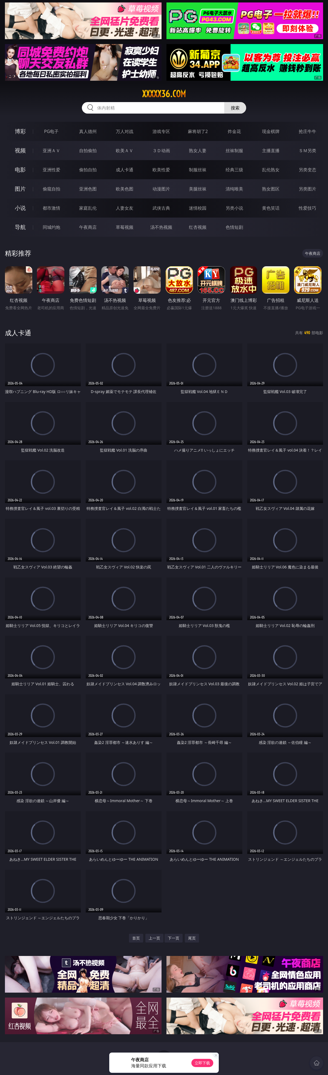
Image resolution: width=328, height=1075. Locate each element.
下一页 (173, 938)
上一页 (154, 938)
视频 (20, 150)
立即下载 (202, 1062)
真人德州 (88, 131)
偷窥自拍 (51, 189)
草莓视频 (124, 227)
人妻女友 (124, 208)
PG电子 (51, 131)
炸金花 (234, 131)
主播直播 (271, 151)
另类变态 (307, 170)
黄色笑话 (271, 208)
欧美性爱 (161, 170)
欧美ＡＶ (124, 151)
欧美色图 (124, 189)
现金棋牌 (271, 131)
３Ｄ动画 (161, 151)
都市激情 (51, 208)
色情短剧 (234, 227)
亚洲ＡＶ (51, 151)
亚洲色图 (88, 189)
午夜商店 (88, 227)
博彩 (20, 131)
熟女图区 (271, 189)
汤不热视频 (161, 227)
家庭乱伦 (88, 208)
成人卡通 (124, 170)
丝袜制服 (234, 151)
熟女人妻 (197, 151)
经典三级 (234, 170)
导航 (20, 227)
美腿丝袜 (197, 189)
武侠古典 (161, 208)
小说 (20, 208)
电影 (20, 169)
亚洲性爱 (51, 170)
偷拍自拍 (88, 170)
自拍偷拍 (88, 151)
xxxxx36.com (164, 93)
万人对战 (124, 131)
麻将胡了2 (198, 131)
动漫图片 (161, 189)
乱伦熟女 (271, 170)
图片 (20, 188)
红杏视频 (197, 227)
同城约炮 (51, 227)
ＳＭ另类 (307, 151)
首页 (136, 938)
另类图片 (307, 189)
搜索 (235, 108)
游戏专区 (161, 131)
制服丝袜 (197, 170)
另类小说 (234, 208)
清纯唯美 (234, 189)
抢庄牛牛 (307, 131)
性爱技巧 (307, 208)
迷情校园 (197, 208)
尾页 (192, 938)
